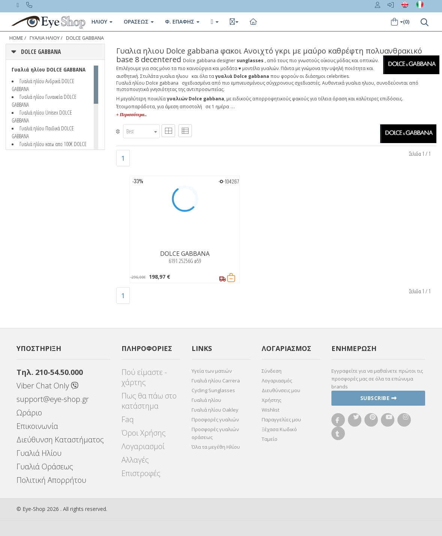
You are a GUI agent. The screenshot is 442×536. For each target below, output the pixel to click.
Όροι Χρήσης (143, 433)
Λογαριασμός (277, 380)
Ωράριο (29, 413)
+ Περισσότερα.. (131, 114)
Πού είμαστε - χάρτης (144, 377)
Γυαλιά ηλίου (206, 400)
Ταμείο (269, 439)
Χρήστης (271, 400)
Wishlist (270, 409)
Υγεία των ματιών (212, 370)
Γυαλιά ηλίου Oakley (215, 409)
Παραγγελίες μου (281, 419)
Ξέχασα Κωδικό (279, 429)
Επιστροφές (140, 473)
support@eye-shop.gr (52, 399)
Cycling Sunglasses (213, 390)
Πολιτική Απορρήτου (51, 480)
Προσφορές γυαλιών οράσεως (215, 433)
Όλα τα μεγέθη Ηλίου (216, 446)
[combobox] (141, 131)
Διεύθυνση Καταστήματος (60, 439)
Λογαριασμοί (143, 446)
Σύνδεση (272, 370)
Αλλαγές (135, 460)
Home (16, 38)
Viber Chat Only (47, 386)
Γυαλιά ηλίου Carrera (216, 380)
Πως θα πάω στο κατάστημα (149, 401)
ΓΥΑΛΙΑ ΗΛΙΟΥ (45, 38)
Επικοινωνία (37, 426)
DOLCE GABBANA (85, 38)
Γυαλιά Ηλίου (38, 453)
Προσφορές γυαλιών (215, 419)
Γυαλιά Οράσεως (44, 466)
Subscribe (378, 398)
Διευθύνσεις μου (281, 390)
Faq (127, 419)
